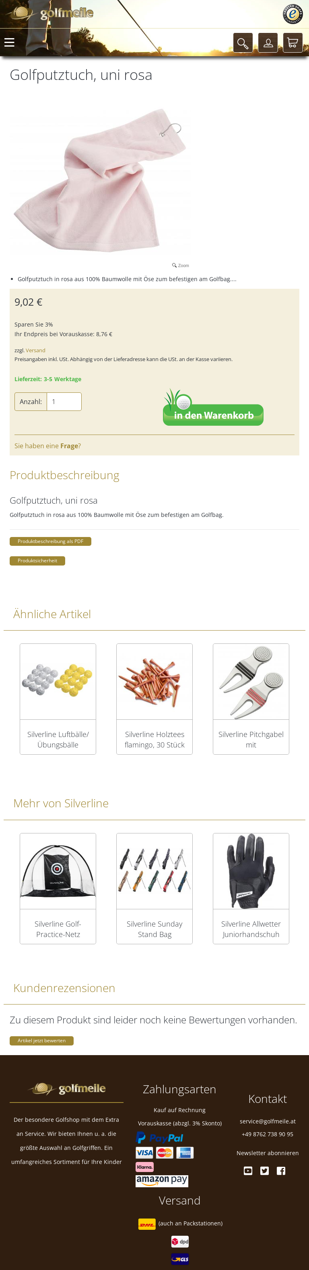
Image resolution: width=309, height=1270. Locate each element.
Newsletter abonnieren (268, 1153)
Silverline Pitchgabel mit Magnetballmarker (251, 739)
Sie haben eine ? (47, 445)
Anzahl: (31, 401)
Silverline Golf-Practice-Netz (58, 929)
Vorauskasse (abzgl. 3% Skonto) (180, 1123)
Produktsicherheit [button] (37, 560)
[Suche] (243, 43)
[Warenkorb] (293, 43)
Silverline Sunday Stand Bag (154, 929)
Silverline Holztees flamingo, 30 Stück (155, 739)
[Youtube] (248, 1171)
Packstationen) (202, 1223)
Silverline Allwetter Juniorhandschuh (251, 929)
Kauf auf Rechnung (180, 1110)
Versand (35, 350)
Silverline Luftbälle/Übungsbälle (58, 739)
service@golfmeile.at (268, 1121)
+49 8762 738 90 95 (267, 1134)
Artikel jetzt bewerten (42, 1040)
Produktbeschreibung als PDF (50, 541)
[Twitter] (264, 1171)
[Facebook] (281, 1171)
